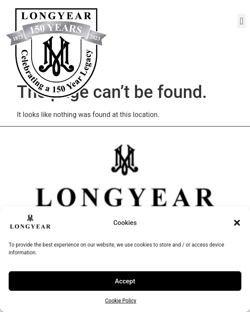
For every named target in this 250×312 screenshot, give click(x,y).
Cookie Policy (120, 301)
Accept (125, 281)
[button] (237, 222)
